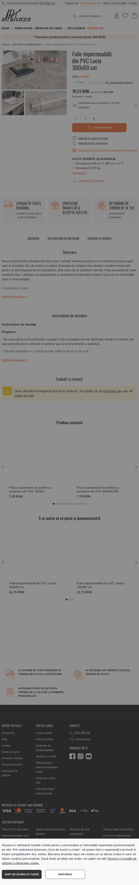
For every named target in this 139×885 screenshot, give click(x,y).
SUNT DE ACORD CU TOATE (22, 874)
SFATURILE (65, 874)
